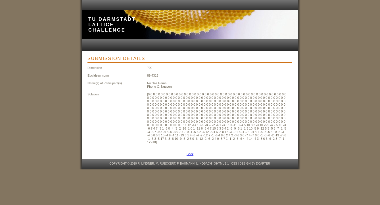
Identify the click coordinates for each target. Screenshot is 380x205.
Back (190, 154)
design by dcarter (254, 163)
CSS (234, 163)
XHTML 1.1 (221, 163)
